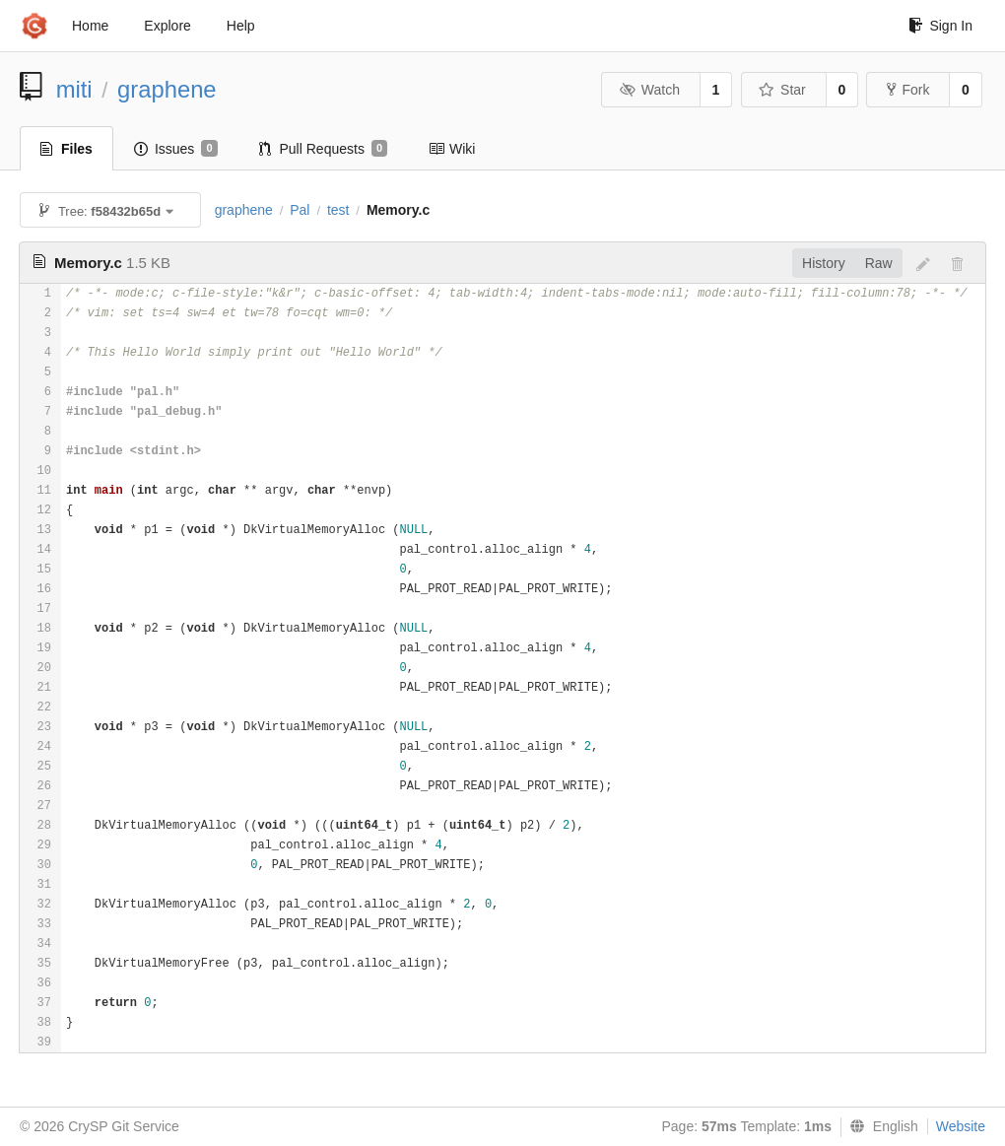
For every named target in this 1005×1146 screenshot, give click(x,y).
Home (90, 26)
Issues (176, 149)
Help (241, 26)
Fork (908, 90)
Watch (649, 90)
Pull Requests (323, 149)
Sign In (940, 26)
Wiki (452, 149)
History (823, 263)
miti (74, 89)
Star (782, 90)
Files (66, 149)
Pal (299, 210)
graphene (167, 89)
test (338, 210)
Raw (879, 263)
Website (960, 1126)
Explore (167, 26)
